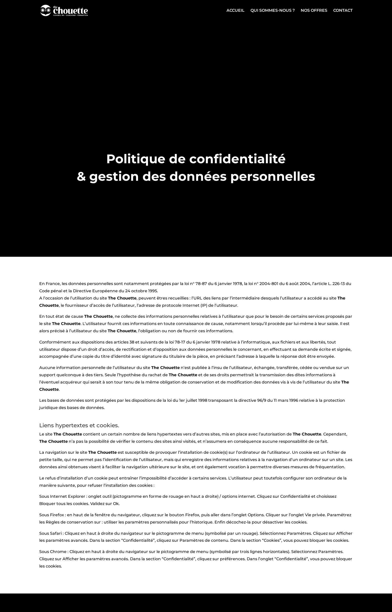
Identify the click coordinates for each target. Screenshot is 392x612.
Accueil (235, 11)
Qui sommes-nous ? (272, 11)
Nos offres (314, 11)
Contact (343, 11)
